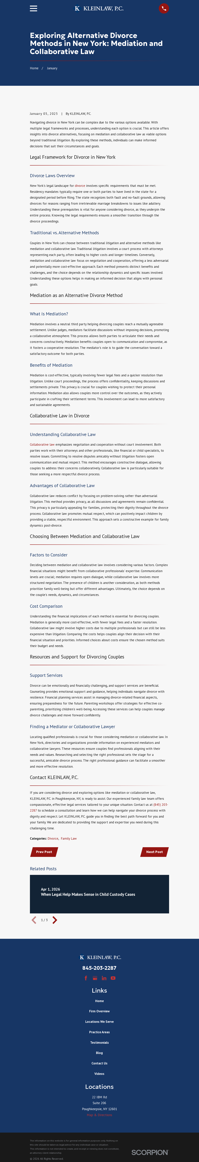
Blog (99, 1053)
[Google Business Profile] (95, 978)
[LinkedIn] (104, 978)
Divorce (53, 838)
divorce (80, 186)
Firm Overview (99, 1012)
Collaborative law (42, 444)
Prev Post (45, 852)
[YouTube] (113, 978)
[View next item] (55, 920)
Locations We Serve (99, 1022)
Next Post (154, 852)
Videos (99, 1074)
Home (99, 1001)
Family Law (69, 838)
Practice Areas (99, 1032)
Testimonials (99, 1043)
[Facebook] (86, 978)
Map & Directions (99, 1115)
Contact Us (99, 1064)
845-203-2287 (99, 968)
